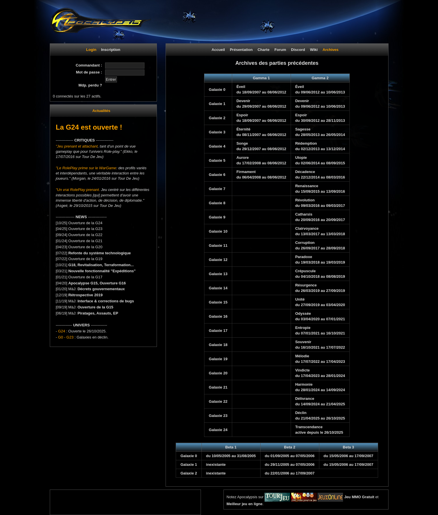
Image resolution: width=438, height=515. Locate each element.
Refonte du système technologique (99, 253)
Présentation (241, 49)
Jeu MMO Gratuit (359, 497)
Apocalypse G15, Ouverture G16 (97, 283)
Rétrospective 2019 (85, 295)
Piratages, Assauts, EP (98, 313)
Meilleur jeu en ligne (245, 504)
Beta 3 (348, 447)
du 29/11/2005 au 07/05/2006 (290, 464)
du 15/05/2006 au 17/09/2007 (348, 456)
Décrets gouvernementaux (101, 289)
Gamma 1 (261, 78)
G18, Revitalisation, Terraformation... (101, 265)
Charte (264, 49)
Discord (298, 49)
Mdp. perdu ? (90, 85)
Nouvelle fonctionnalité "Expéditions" (102, 271)
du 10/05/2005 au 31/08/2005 (231, 456)
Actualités (101, 110)
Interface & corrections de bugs (106, 301)
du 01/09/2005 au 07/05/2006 (290, 456)
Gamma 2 (320, 78)
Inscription (110, 49)
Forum (280, 49)
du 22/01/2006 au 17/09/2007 (290, 473)
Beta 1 (231, 447)
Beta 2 (289, 447)
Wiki (314, 49)
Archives (330, 49)
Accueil (218, 49)
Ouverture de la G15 (95, 307)
